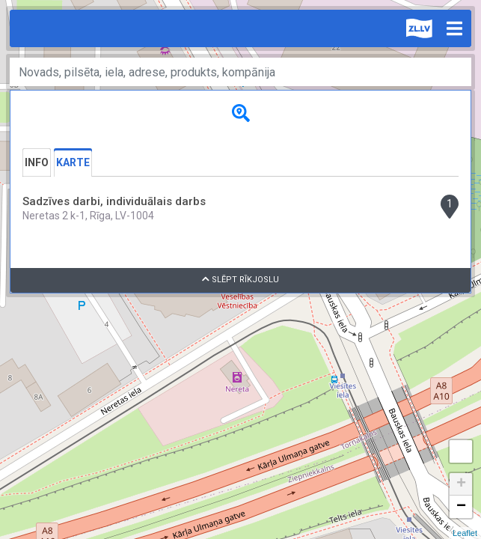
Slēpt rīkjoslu (240, 279)
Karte (73, 162)
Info (36, 162)
